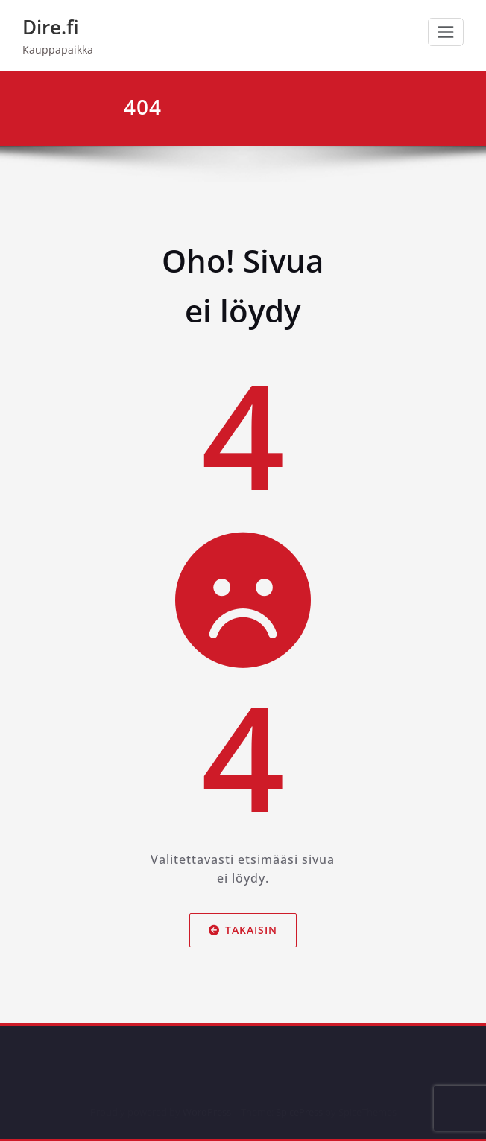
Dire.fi (50, 26)
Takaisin (243, 929)
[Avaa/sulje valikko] (446, 32)
